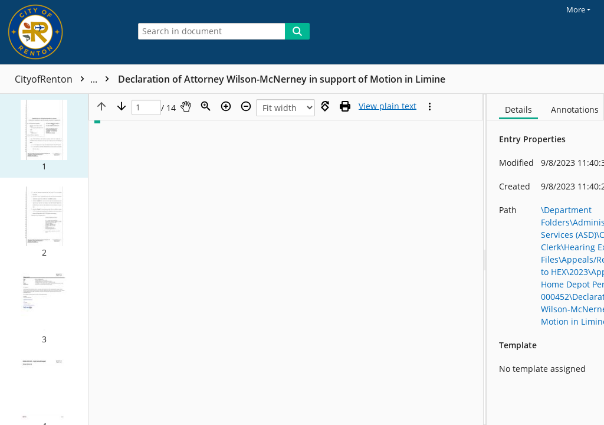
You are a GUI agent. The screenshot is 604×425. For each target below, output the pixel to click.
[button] (44, 136)
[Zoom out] (246, 106)
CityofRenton (65, 79)
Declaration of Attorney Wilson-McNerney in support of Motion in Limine (281, 79)
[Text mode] (387, 106)
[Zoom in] (226, 106)
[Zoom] (206, 106)
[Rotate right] (325, 106)
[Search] (297, 31)
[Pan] (186, 106)
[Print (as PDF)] (345, 106)
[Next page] (121, 106)
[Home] (62, 32)
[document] (545, 259)
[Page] (146, 108)
